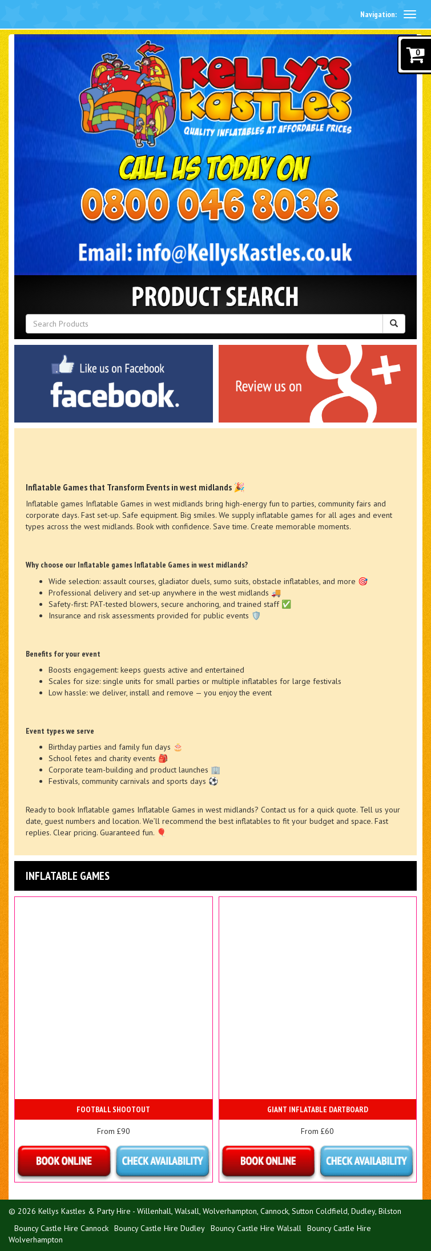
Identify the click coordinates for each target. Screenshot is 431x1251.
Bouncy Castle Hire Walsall (256, 1228)
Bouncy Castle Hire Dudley (159, 1228)
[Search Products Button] (393, 323)
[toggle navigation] (409, 14)
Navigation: (378, 14)
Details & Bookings (113, 1162)
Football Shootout (113, 1109)
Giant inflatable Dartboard (317, 1109)
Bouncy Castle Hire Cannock (61, 1228)
